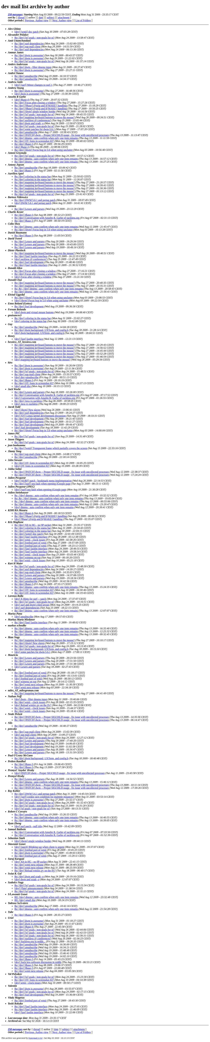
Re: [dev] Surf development (29, 262)
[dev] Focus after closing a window (33, 277)
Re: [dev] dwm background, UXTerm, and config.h (41, 330)
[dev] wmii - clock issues (27, 982)
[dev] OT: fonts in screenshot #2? (32, 466)
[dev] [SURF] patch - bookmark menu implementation (43, 480)
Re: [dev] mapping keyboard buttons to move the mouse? (44, 117)
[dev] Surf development (26, 427)
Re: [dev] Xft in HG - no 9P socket (32, 525)
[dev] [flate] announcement (28, 888)
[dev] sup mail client (25, 734)
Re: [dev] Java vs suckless (28, 401)
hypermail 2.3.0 (35, 1038)
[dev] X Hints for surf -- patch (30, 598)
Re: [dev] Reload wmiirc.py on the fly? (35, 870)
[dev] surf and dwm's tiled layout (31, 604)
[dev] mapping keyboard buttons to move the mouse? (42, 359)
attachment (63, 17)
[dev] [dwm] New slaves (27, 409)
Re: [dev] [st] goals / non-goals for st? (34, 37)
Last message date (17, 1018)
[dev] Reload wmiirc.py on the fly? (32, 705)
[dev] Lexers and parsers (27, 666)
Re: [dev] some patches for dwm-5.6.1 (34, 129)
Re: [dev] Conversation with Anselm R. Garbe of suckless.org (46, 217)
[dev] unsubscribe (23, 616)
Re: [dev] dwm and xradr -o (29, 123)
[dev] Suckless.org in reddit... (29, 941)
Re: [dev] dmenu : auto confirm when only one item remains (46, 138)
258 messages (15, 14)
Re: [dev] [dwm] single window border (34, 111)
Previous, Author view (37, 20)
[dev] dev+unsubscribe (26, 377)
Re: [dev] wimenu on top (27, 557)
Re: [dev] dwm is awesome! (29, 55)
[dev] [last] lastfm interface (28, 339)
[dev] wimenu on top (25, 681)
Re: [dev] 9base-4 (23, 513)
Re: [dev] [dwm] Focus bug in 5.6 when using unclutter (43, 150)
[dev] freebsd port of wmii (28, 678)
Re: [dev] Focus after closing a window (35, 102)
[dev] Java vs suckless (26, 404)
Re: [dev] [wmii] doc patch (28, 533)
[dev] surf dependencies (27, 607)
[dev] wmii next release (26, 687)
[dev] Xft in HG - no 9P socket (30, 861)
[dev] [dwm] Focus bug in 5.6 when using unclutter (41, 300)
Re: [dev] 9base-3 (23, 144)
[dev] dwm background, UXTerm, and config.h (39, 333)
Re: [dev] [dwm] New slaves (29, 643)
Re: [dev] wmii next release (28, 684)
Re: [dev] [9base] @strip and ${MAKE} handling (40, 105)
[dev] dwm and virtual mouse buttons (34, 312)
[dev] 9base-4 (21, 99)
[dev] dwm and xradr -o (26, 879)
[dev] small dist (22, 386)
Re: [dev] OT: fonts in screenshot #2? (34, 141)
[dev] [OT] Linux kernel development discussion (40, 415)
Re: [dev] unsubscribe (25, 76)
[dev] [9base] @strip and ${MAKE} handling (38, 519)
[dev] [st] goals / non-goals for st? (32, 808)
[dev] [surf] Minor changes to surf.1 (33, 85)
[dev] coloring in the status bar (30, 321)
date (41, 17)
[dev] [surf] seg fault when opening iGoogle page (40, 489)
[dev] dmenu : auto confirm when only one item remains (44, 507)
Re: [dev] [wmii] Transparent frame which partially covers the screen (50, 448)
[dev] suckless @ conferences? (30, 259)
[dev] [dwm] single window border (32, 841)
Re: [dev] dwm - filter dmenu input (32, 67)
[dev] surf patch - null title (28, 826)
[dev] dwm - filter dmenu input (30, 699)
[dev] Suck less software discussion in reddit (37, 962)
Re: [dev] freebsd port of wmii (30, 542)
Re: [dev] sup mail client (27, 46)
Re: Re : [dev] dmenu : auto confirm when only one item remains (48, 288)
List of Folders (83, 20)
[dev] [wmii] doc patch (26, 31)
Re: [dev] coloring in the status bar (32, 176)
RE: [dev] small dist (24, 900)
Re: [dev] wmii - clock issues (29, 539)
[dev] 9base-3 (21, 147)
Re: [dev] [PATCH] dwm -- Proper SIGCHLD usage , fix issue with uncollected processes (61, 135)
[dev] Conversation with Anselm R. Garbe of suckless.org (44, 398)
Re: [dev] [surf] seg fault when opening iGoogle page (42, 483)
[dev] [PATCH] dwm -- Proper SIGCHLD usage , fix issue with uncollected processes (59, 773)
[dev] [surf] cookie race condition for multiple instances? (44, 796)
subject (50, 17)
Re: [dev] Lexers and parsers (29, 209)
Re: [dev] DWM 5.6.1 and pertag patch (35, 200)
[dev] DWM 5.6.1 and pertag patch (32, 203)
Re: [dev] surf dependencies (29, 43)
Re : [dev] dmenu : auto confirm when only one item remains (46, 495)
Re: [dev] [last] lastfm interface (30, 256)
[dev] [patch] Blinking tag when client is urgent (39, 847)
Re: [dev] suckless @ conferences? (32, 120)
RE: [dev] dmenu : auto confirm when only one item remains (46, 897)
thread (21, 17)
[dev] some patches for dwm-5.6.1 (32, 652)
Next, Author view (62, 20)
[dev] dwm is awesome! (27, 93)
